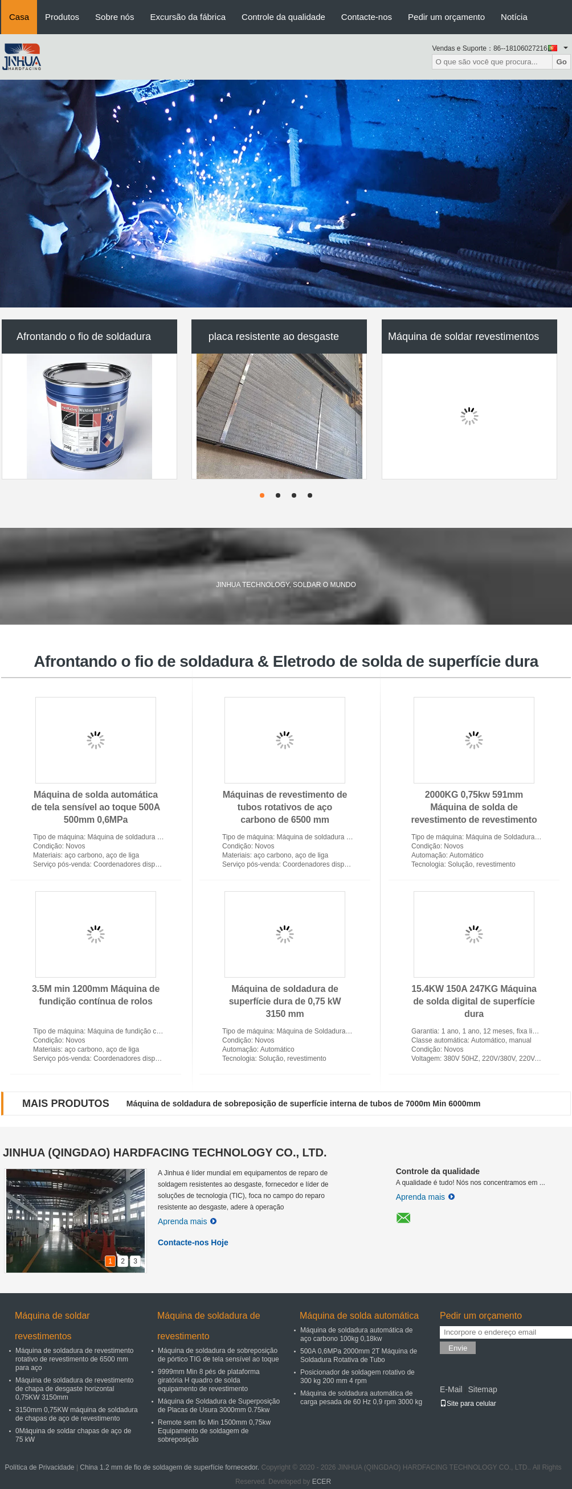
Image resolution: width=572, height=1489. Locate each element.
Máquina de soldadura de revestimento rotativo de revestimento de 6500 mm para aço (74, 1359)
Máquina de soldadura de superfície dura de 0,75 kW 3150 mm (285, 1001)
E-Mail (451, 1389)
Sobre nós (114, 17)
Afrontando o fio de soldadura (84, 336)
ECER (321, 1482)
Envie (457, 1348)
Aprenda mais (187, 1221)
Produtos (62, 17)
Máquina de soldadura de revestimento (208, 1326)
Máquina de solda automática (359, 1315)
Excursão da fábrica (188, 17)
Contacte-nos (366, 17)
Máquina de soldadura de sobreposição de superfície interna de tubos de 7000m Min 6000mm (303, 1103)
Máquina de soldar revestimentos (463, 336)
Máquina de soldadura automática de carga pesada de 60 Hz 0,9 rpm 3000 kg (361, 1397)
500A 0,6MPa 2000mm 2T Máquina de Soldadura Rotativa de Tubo (358, 1355)
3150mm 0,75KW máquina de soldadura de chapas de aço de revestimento (76, 1414)
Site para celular (468, 1404)
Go (561, 62)
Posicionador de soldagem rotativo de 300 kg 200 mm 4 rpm (357, 1376)
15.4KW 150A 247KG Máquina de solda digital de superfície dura (473, 1001)
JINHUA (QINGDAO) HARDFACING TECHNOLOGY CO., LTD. (165, 1152)
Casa (19, 17)
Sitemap (482, 1389)
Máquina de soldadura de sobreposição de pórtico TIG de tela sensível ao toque (218, 1355)
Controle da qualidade (283, 17)
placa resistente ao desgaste (274, 336)
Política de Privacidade (39, 1467)
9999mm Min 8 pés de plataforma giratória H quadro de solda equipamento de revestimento (209, 1380)
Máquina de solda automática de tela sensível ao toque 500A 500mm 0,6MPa (95, 807)
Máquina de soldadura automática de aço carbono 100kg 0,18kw (356, 1334)
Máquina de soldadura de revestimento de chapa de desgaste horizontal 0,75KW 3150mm (74, 1388)
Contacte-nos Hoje (193, 1242)
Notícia (514, 17)
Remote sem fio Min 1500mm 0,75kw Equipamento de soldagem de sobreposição (214, 1430)
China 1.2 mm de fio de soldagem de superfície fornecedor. (170, 1467)
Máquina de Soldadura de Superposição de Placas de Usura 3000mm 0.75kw (219, 1405)
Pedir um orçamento (446, 17)
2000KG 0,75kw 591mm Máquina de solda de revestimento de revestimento (474, 807)
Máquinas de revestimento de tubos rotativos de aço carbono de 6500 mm (285, 807)
